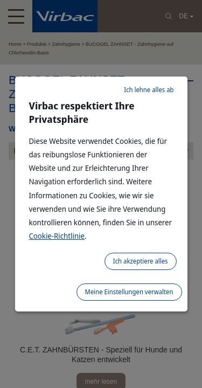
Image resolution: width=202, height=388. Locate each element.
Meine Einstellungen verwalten (129, 291)
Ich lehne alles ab (148, 89)
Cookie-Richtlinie (57, 236)
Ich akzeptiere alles (140, 261)
